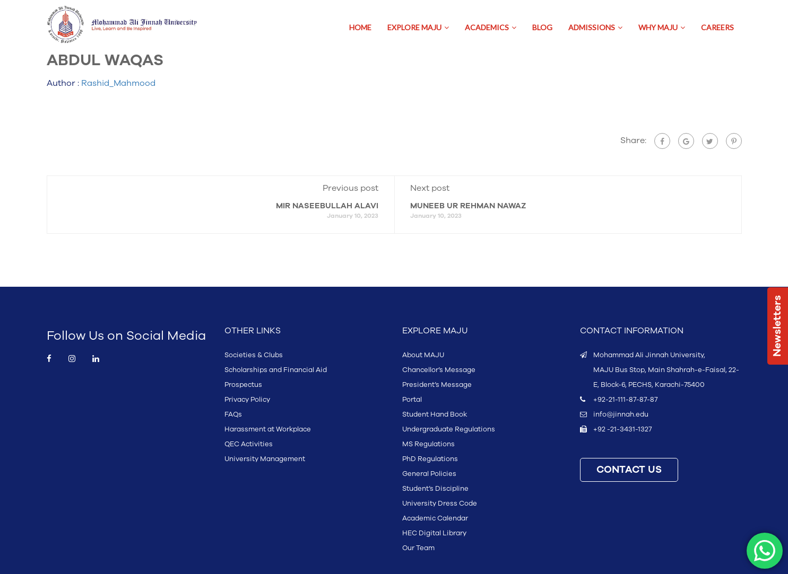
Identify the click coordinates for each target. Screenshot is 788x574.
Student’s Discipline (435, 488)
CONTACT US (629, 470)
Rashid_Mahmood (118, 83)
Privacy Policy (247, 399)
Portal (412, 399)
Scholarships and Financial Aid (275, 370)
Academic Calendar (435, 518)
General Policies (429, 474)
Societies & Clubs (253, 355)
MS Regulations (428, 444)
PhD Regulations (430, 459)
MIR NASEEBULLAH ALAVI (327, 206)
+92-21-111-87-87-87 (625, 399)
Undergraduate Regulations (448, 429)
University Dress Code (439, 503)
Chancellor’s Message (438, 370)
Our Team (418, 548)
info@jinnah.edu (620, 414)
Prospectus (243, 385)
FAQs (233, 414)
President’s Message (437, 385)
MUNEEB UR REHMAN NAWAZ (468, 206)
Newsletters (777, 326)
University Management (264, 459)
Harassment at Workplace (267, 429)
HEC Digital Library (434, 533)
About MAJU (423, 355)
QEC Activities (248, 444)
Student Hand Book (434, 414)
